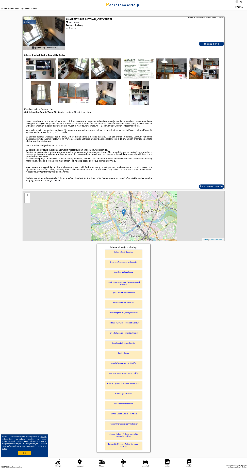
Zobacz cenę (211, 43)
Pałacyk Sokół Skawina (123, 252)
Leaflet (205, 240)
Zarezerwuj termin (211, 186)
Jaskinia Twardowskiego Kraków (124, 363)
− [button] (27, 200)
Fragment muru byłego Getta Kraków (123, 373)
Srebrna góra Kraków (123, 393)
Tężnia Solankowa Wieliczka (123, 292)
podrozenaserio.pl (123, 5)
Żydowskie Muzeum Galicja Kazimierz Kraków (123, 445)
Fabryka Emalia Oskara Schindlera (123, 414)
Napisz (244, 467)
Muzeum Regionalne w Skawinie (123, 262)
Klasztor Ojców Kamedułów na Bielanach (123, 383)
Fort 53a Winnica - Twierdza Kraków (123, 333)
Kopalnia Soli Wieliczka (123, 272)
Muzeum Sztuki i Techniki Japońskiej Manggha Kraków (123, 435)
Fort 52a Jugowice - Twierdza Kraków (123, 323)
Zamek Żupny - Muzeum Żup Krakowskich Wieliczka (123, 283)
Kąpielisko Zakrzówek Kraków (123, 343)
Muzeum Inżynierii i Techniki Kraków (123, 424)
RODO (4, 448)
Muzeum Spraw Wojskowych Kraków (123, 312)
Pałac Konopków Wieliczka (123, 302)
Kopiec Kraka (123, 353)
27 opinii (78, 112)
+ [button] (27, 195)
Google (43, 436)
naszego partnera (53, 180)
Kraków (27, 22)
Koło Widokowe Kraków (123, 403)
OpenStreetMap (217, 240)
